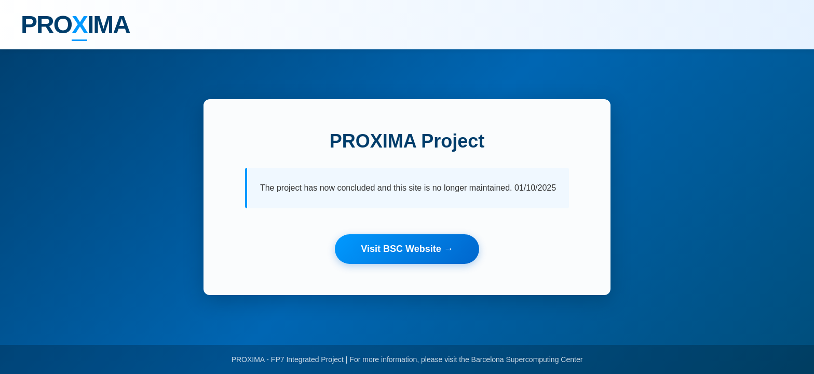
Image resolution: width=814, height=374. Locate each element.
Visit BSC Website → (407, 249)
